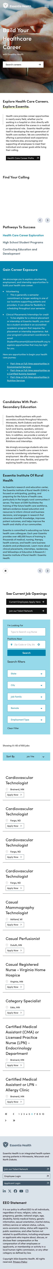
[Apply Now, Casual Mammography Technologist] (15, 924)
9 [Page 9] (40, 1113)
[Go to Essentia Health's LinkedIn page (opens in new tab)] (4, 1190)
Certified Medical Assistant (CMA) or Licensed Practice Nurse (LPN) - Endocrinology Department (22, 1040)
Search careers (23, 64)
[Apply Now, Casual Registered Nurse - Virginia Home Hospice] (15, 986)
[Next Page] (6, 1120)
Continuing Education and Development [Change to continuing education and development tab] (20, 251)
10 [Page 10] (43, 1113)
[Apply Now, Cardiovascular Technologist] (15, 794)
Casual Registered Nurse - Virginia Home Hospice (26, 970)
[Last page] (14, 1120)
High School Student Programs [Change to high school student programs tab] (23, 242)
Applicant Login (26, 1183)
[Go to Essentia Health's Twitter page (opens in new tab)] (9, 1190)
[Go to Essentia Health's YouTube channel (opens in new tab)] (21, 1190)
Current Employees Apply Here (26, 602)
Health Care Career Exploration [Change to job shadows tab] (23, 235)
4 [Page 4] (26, 1113)
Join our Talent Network (26, 611)
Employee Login (26, 1176)
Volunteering (12, 291)
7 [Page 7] (34, 1113)
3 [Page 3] (24, 1113)
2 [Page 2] (21, 1113)
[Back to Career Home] (17, 5)
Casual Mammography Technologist (20, 907)
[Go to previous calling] (40, 220)
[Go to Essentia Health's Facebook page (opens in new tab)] (15, 1190)
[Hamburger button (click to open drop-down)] (46, 6)
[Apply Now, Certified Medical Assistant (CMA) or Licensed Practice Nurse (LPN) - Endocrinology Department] (15, 1065)
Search (26, 653)
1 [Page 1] (19, 1113)
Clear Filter (13, 728)
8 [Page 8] (37, 1113)
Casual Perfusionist (23, 938)
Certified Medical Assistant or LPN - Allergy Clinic (21, 1084)
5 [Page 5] (29, 1113)
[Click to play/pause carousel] (5, 570)
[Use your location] (40, 644)
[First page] (6, 1114)
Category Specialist (23, 1000)
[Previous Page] (14, 1114)
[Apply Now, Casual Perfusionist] (15, 950)
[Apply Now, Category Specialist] (15, 1012)
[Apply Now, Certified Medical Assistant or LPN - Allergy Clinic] (15, 1101)
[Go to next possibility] (47, 570)
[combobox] (26, 632)
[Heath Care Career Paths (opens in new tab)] (23, 158)
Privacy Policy (20, 1261)
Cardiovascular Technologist (19, 780)
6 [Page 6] (32, 1113)
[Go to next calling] (47, 220)
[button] (26, 673)
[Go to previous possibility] (40, 570)
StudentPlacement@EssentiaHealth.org (27, 341)
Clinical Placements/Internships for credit (27, 314)
